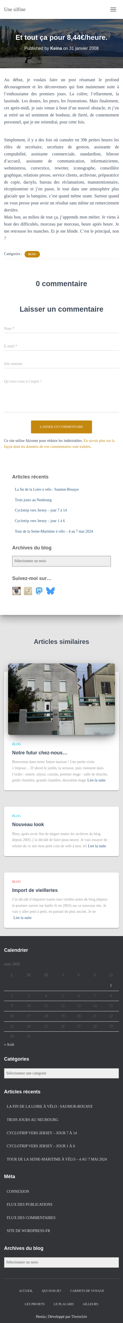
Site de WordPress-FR (28, 1231)
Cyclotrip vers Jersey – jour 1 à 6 (40, 521)
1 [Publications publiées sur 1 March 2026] (111, 985)
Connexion (18, 1192)
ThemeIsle (79, 1317)
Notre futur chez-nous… (39, 752)
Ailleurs (90, 1304)
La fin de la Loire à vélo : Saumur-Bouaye (47, 489)
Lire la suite (96, 780)
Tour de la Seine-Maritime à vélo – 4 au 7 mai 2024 (54, 531)
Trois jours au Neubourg (33, 500)
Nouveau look (28, 824)
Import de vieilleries (35, 890)
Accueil (26, 1291)
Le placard (64, 1304)
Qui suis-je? (51, 1291)
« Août (9, 1044)
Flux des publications (30, 1205)
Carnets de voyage (87, 1291)
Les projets (35, 1304)
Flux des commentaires (31, 1218)
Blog (32, 254)
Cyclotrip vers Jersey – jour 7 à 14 (41, 510)
